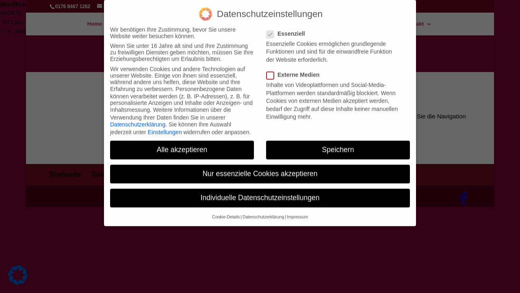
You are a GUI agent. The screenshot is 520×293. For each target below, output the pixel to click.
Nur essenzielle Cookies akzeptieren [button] (259, 167)
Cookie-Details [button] (226, 210)
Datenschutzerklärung (137, 118)
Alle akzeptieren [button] (182, 143)
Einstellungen (165, 125)
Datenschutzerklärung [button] (263, 210)
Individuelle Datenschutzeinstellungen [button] (260, 191)
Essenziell (289, 27)
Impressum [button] (297, 210)
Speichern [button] (338, 143)
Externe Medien (296, 68)
